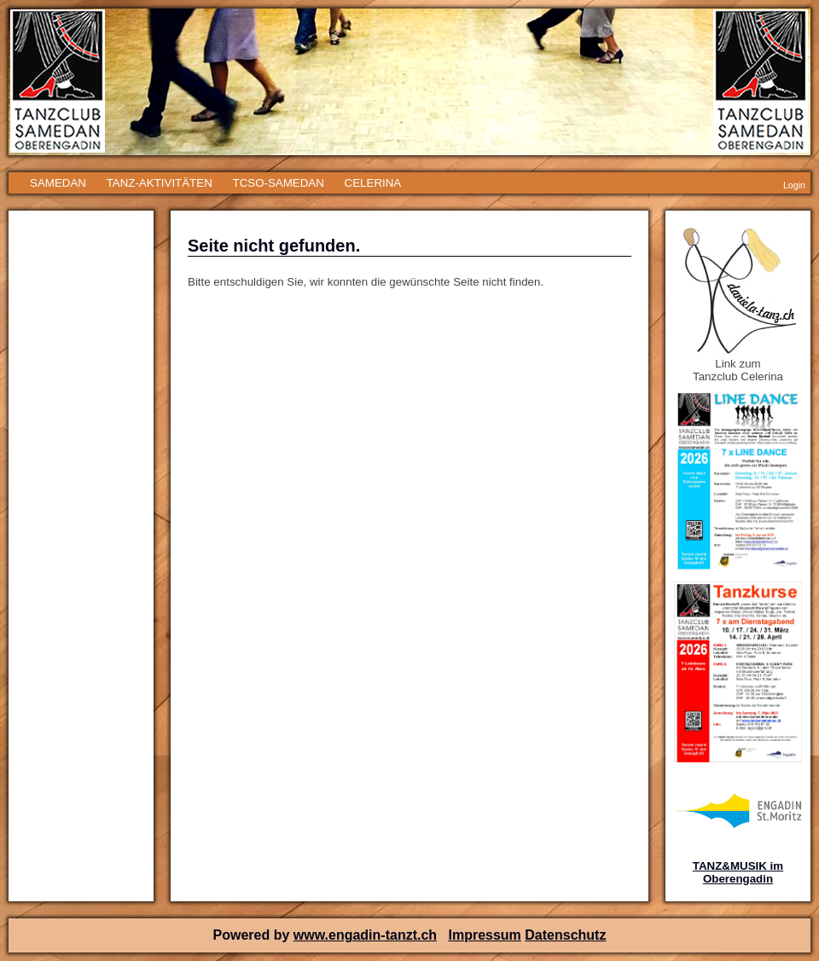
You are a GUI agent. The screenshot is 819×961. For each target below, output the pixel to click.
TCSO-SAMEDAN (277, 183)
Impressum (484, 935)
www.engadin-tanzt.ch (365, 935)
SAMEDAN (58, 183)
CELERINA (373, 183)
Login (794, 185)
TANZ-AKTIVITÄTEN (159, 183)
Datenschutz (565, 935)
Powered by (253, 935)
